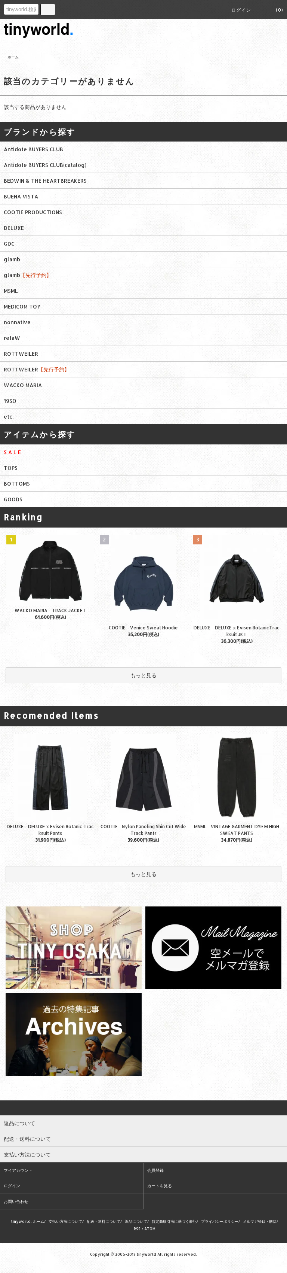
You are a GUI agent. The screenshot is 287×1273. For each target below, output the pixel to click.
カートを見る (159, 1185)
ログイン (241, 10)
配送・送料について (103, 1221)
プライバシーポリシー (219, 1221)
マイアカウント (18, 1170)
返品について (136, 1221)
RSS (137, 1229)
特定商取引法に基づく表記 (174, 1221)
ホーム (13, 57)
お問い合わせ (16, 1201)
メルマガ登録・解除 (260, 1221)
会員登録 (155, 1170)
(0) (275, 10)
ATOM (149, 1229)
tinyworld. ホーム (27, 1221)
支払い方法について (65, 1221)
